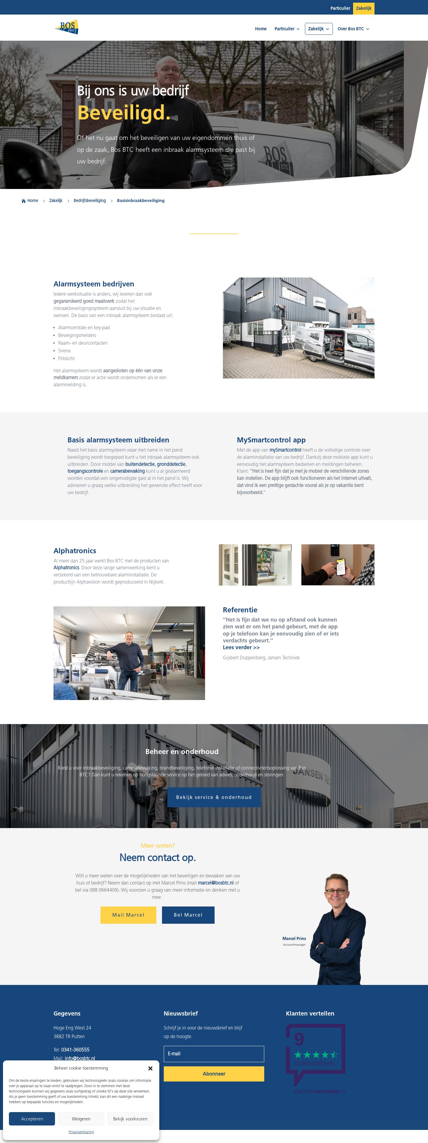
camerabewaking (127, 471)
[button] (150, 1068)
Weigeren (81, 1119)
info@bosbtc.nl (80, 1058)
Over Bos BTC (354, 28)
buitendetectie (140, 464)
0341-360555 (75, 1050)
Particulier (340, 8)
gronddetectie (171, 464)
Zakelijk (364, 8)
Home (261, 28)
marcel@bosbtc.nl (216, 883)
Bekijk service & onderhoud (214, 797)
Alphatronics (66, 567)
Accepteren (32, 1119)
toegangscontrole (85, 471)
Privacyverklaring (81, 1132)
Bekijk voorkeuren (130, 1119)
